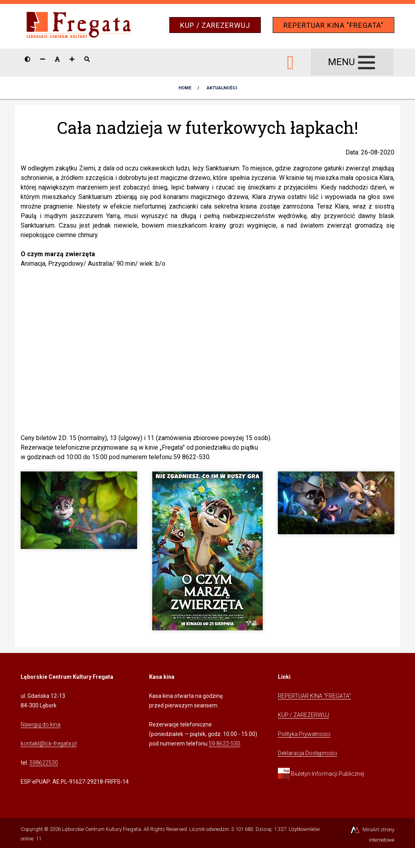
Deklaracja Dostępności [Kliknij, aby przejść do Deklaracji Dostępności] (307, 753)
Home (184, 88)
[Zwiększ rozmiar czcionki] (72, 59)
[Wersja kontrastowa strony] (27, 59)
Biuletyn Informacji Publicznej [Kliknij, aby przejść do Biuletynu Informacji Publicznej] (321, 774)
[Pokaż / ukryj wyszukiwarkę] (87, 59)
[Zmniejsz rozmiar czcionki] (42, 59)
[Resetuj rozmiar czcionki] (57, 59)
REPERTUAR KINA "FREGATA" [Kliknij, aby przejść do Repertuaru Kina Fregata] (314, 696)
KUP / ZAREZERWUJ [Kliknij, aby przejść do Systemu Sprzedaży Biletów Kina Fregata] (303, 715)
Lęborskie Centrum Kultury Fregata (101, 829)
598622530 (43, 762)
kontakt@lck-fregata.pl (49, 743)
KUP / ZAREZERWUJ (215, 25)
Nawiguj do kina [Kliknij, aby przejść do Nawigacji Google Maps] (40, 724)
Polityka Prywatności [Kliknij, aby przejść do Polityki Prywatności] (304, 734)
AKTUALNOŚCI (222, 88)
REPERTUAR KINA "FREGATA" (333, 25)
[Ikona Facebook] (290, 61)
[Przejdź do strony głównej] (79, 25)
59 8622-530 (224, 743)
